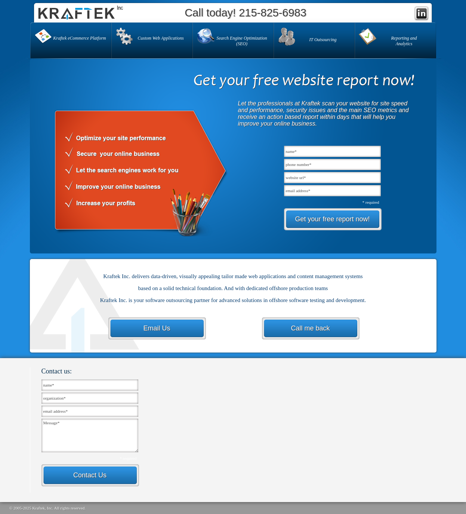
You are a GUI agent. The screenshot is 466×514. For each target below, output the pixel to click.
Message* (89, 435)
